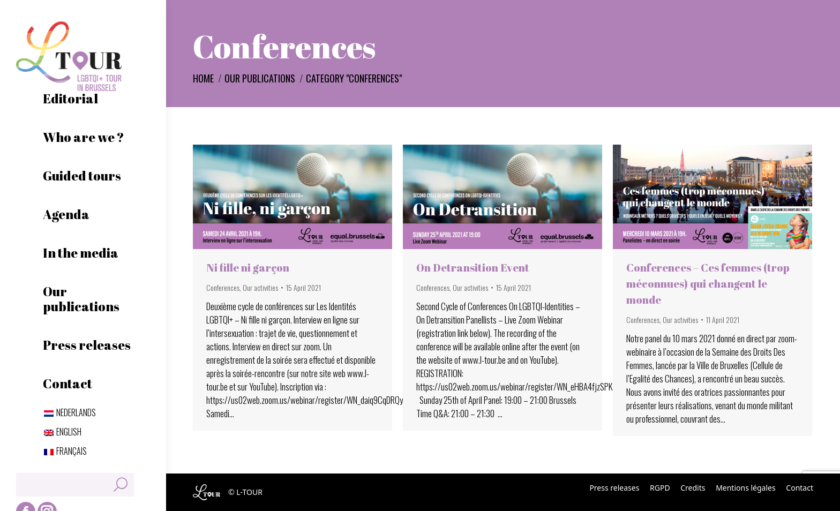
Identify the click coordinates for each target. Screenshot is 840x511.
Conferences (222, 287)
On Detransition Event (472, 267)
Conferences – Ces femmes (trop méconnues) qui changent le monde (708, 283)
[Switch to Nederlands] (70, 412)
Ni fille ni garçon (247, 267)
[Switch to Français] (65, 451)
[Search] (75, 485)
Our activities (260, 287)
